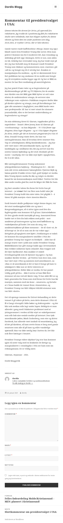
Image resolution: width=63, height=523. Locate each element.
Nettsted (9, 465)
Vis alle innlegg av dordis (21, 383)
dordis (24, 393)
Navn (8, 445)
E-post (8, 455)
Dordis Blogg (13, 7)
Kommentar (11, 414)
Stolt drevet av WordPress (14, 519)
